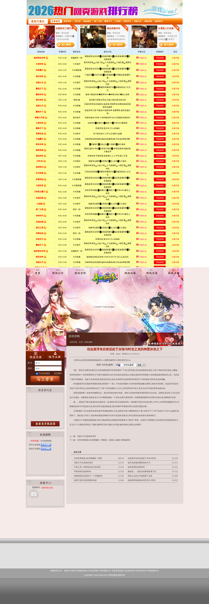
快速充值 (35, 355)
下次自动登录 (44, 373)
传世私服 (34, 441)
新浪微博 (89, 360)
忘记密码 (58, 373)
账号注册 (55, 355)
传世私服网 (112, 575)
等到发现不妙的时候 (82, 471)
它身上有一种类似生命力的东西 (87, 467)
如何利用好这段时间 (136, 467)
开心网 (117, 360)
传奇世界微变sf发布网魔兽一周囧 (88, 458)
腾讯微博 (110, 360)
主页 (81, 342)
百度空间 (123, 360)
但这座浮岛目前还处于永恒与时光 (142, 458)
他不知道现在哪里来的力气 (139, 463)
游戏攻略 (88, 342)
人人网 (103, 360)
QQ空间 (82, 360)
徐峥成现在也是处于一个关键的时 (88, 476)
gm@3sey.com (47, 487)
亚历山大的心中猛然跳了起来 (140, 476)
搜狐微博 (97, 360)
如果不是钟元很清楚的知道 (85, 480)
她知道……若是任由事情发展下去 (142, 471)
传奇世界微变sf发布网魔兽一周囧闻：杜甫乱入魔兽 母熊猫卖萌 (103, 440)
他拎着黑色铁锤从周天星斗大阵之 (142, 480)
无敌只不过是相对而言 (86, 436)
